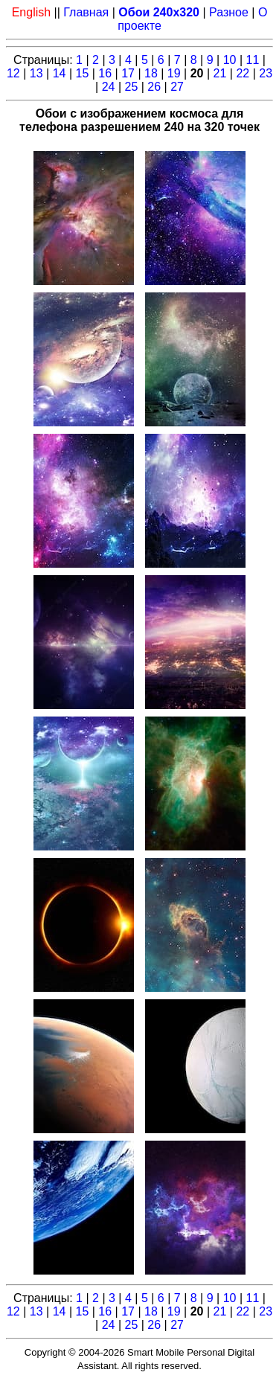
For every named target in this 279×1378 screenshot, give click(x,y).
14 (59, 73)
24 (108, 86)
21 (220, 73)
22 (242, 73)
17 (128, 73)
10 (230, 60)
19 (174, 73)
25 (131, 86)
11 (253, 60)
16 (105, 73)
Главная (86, 12)
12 (13, 73)
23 (265, 73)
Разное (228, 12)
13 (36, 73)
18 (151, 73)
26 (154, 86)
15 (82, 73)
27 (177, 86)
